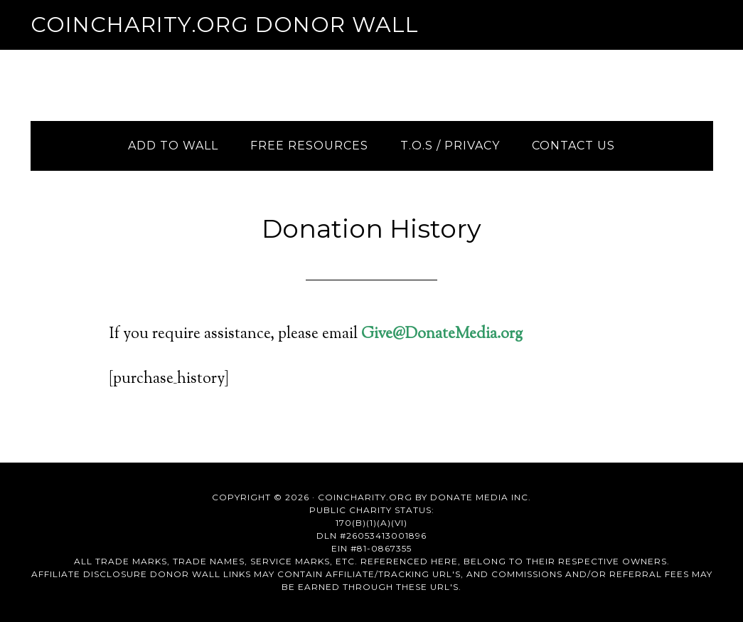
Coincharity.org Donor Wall (225, 24)
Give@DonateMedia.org (442, 334)
